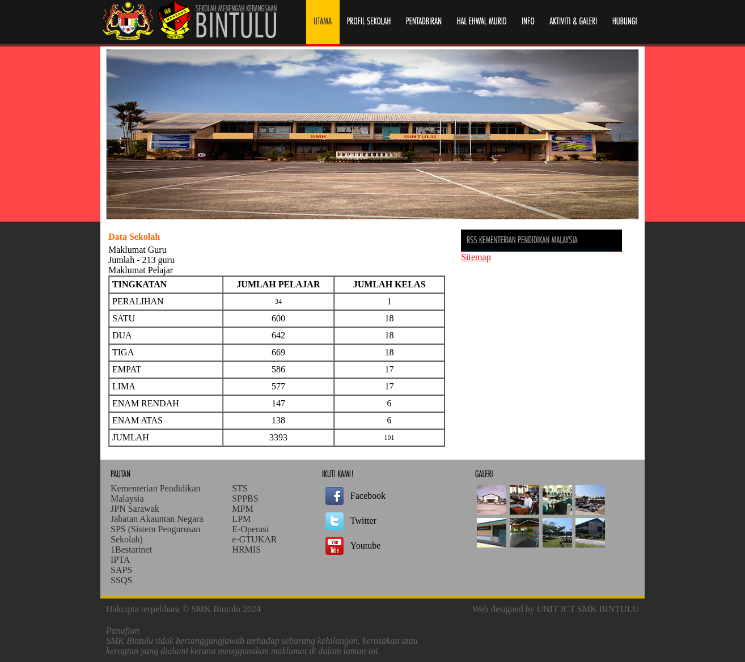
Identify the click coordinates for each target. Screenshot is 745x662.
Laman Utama (323, 23)
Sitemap (475, 257)
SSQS (121, 580)
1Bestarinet (131, 549)
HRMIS (246, 549)
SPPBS (245, 498)
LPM (241, 519)
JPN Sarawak (135, 509)
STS (240, 488)
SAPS (121, 570)
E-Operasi (250, 529)
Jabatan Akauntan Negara (157, 519)
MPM (242, 509)
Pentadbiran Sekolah (424, 23)
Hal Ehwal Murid (481, 23)
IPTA (120, 560)
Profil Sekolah (369, 23)
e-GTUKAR (254, 539)
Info (527, 23)
